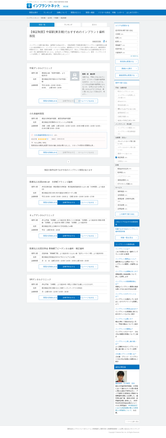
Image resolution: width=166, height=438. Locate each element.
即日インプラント (124, 91)
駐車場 (120, 172)
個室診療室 (122, 180)
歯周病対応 (122, 113)
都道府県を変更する (127, 75)
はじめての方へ (132, 12)
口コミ (94, 25)
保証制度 (121, 157)
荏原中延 (120, 49)
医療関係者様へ (113, 429)
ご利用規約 (95, 429)
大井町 (119, 34)
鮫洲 (118, 41)
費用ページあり (123, 154)
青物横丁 (120, 45)
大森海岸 (120, 52)
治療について (62, 12)
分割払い (121, 161)
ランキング (47, 12)
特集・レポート (118, 12)
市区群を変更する (127, 61)
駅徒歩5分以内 (123, 169)
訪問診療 (121, 209)
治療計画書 (122, 116)
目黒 (118, 38)
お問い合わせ (124, 429)
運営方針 (103, 429)
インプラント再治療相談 (126, 131)
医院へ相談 (90, 12)
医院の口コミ (76, 12)
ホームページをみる (94, 101)
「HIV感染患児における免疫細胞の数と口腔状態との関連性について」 (126, 408)
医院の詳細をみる (42, 101)
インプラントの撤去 (125, 128)
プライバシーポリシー (82, 429)
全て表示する (134, 56)
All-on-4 (120, 101)
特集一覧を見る (127, 238)
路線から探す (127, 68)
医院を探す (33, 12)
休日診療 (121, 205)
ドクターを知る (104, 12)
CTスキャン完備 (124, 184)
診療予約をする (68, 203)
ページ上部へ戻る (132, 421)
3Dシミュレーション (125, 109)
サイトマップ (134, 429)
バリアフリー (122, 176)
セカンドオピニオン (125, 120)
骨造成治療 (122, 105)
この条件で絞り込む (127, 214)
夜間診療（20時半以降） (127, 199)
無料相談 (121, 191)
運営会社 (70, 429)
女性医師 (121, 195)
